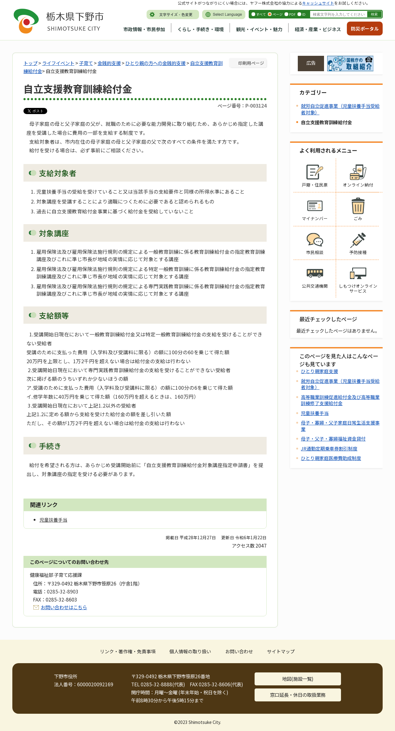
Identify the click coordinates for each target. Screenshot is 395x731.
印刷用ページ (251, 63)
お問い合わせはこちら (64, 607)
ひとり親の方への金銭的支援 (155, 63)
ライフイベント (58, 63)
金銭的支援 (109, 63)
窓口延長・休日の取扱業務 (298, 694)
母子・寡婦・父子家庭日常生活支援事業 (340, 425)
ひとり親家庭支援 (319, 371)
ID (304, 14)
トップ (30, 63)
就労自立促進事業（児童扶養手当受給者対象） (340, 109)
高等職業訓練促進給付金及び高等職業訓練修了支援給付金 (340, 400)
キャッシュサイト (318, 3)
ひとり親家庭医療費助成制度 (331, 458)
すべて (261, 14)
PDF (292, 14)
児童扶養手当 (315, 413)
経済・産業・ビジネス (318, 29)
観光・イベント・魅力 (259, 29)
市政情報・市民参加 (144, 29)
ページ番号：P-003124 (242, 105)
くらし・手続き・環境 (200, 29)
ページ (277, 14)
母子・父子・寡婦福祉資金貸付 (333, 438)
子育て (86, 63)
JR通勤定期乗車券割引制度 (329, 448)
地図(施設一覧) (298, 678)
